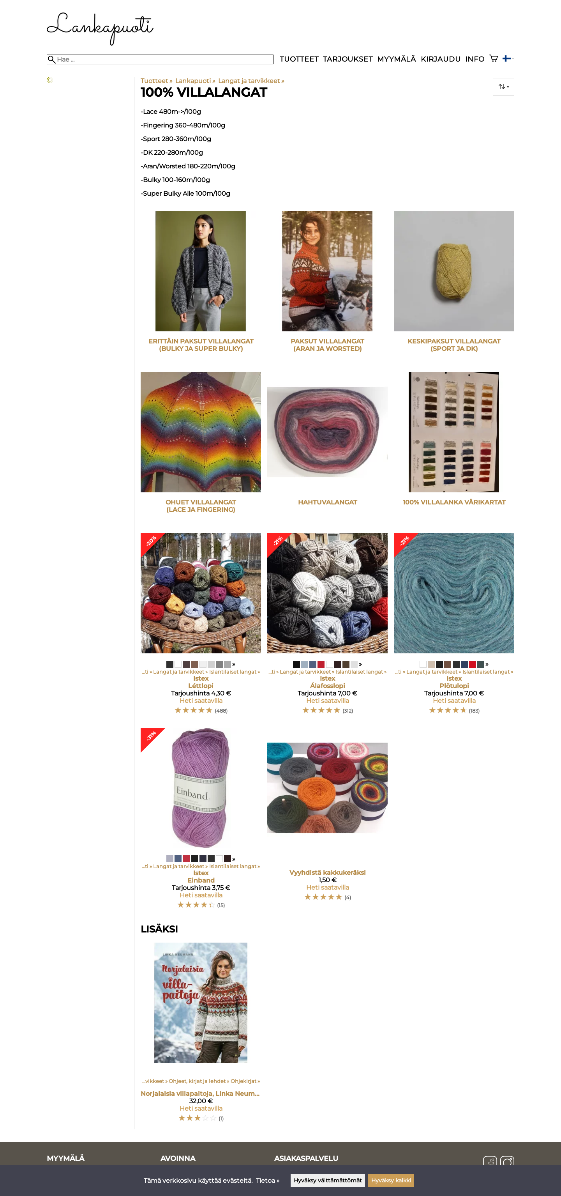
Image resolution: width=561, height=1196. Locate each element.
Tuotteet (299, 59)
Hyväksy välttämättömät (328, 1180)
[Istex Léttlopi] (201, 627)
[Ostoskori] (493, 59)
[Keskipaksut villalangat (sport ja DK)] (454, 288)
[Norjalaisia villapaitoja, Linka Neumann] (201, 1036)
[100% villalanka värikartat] (454, 449)
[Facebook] (490, 1163)
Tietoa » (268, 1180)
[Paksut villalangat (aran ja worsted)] (327, 288)
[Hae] (160, 59)
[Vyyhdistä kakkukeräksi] (327, 822)
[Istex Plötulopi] (454, 627)
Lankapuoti (195, 81)
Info (474, 59)
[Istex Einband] (201, 822)
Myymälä (396, 59)
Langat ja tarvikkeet (251, 81)
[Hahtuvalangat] (327, 449)
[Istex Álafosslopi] (327, 627)
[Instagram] (507, 1163)
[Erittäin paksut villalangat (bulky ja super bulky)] (201, 288)
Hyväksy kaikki (391, 1180)
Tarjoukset (347, 59)
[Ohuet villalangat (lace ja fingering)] (201, 449)
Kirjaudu (440, 59)
